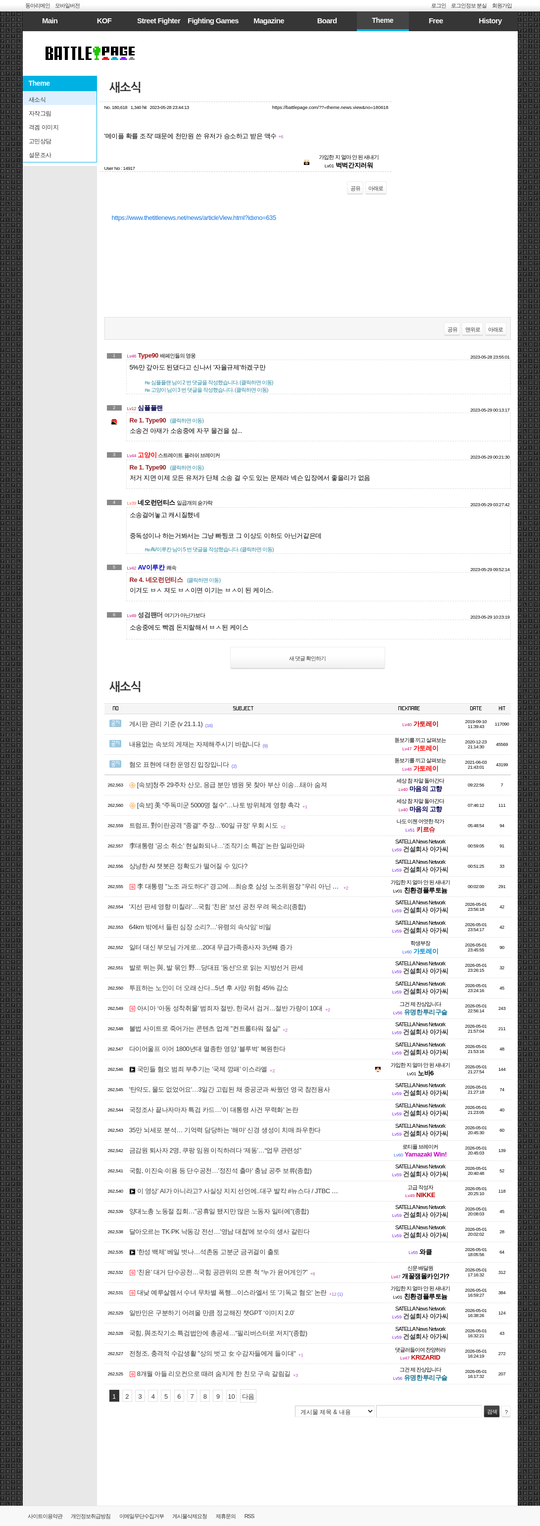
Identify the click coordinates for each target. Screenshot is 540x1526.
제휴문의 (226, 1516)
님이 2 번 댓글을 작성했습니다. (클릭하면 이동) (209, 382)
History (490, 20)
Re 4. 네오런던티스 (175, 579)
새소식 (125, 88)
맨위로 (472, 329)
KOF (104, 20)
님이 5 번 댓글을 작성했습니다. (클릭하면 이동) (209, 549)
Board (327, 20)
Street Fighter (158, 20)
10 (231, 1396)
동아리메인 (37, 5)
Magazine (268, 20)
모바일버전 (67, 5)
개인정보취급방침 (90, 1516)
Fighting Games (213, 20)
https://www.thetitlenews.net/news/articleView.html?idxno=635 (194, 217)
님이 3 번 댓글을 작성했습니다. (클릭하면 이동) (206, 390)
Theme (382, 20)
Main (49, 20)
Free (436, 20)
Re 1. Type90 (166, 420)
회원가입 (502, 5)
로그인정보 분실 (469, 5)
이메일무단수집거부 (141, 1516)
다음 (248, 1396)
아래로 (375, 188)
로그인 (438, 5)
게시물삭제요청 (189, 1516)
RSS (249, 1516)
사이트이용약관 (45, 1516)
